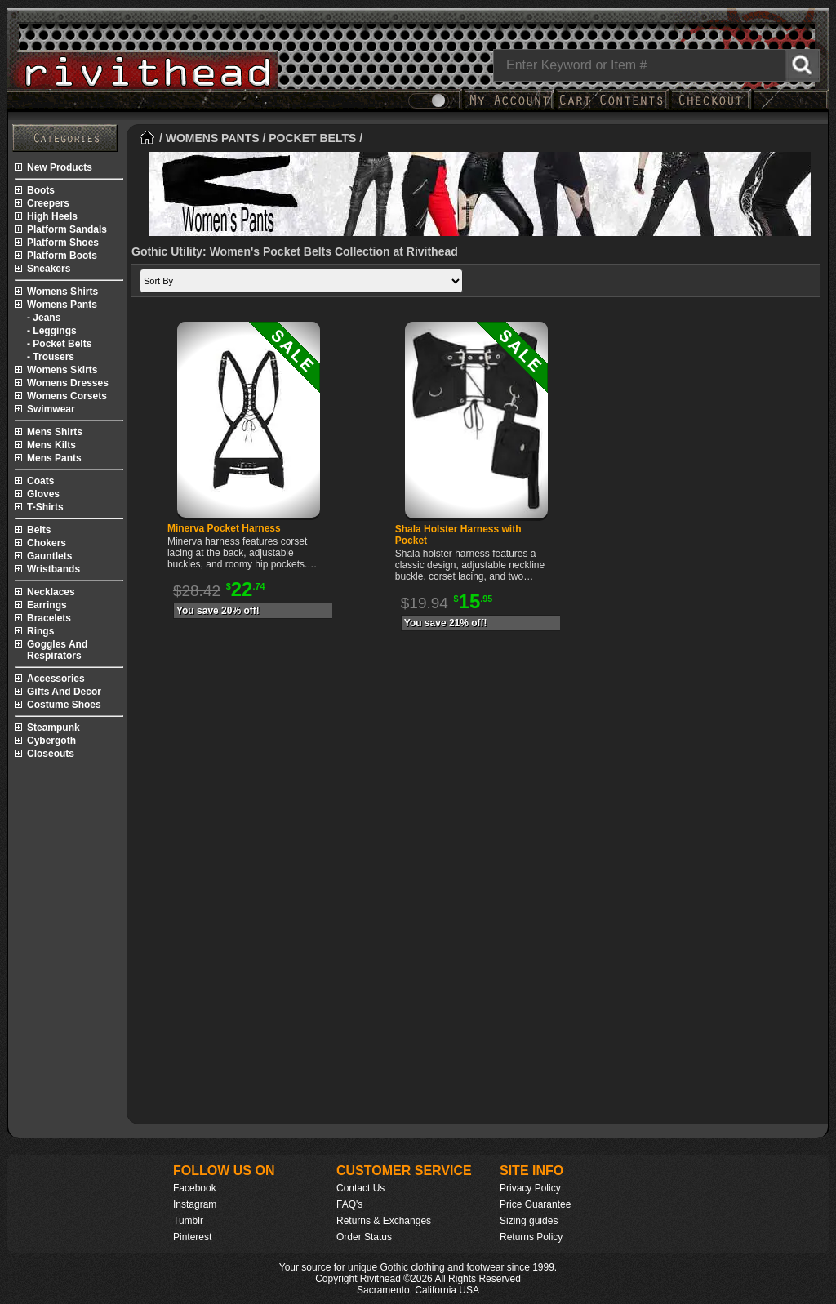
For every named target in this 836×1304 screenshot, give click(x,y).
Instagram (194, 1204)
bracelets (49, 618)
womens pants (62, 304)
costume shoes (64, 704)
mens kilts (51, 445)
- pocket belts (59, 343)
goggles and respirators (57, 650)
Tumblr (188, 1220)
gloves (43, 494)
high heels (52, 216)
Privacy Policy (530, 1188)
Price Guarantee (535, 1204)
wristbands (53, 569)
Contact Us (360, 1188)
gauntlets (49, 556)
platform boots (62, 255)
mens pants (54, 458)
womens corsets (67, 396)
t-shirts (45, 507)
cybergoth (51, 740)
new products (59, 167)
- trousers (50, 357)
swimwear (51, 409)
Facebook (194, 1188)
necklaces (51, 592)
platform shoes (63, 242)
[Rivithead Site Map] (65, 138)
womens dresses (68, 383)
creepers (48, 203)
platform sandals (67, 229)
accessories (56, 678)
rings (40, 631)
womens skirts (62, 370)
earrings (47, 605)
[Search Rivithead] (802, 65)
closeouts (50, 753)
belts (39, 530)
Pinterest (192, 1237)
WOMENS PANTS (213, 138)
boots (41, 190)
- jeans (43, 317)
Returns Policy (531, 1237)
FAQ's (349, 1204)
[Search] (656, 65)
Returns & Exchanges (383, 1220)
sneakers (48, 268)
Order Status (364, 1237)
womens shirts (62, 291)
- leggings (52, 330)
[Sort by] (301, 281)
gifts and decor (64, 691)
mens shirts (54, 432)
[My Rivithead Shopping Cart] (611, 108)
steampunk (53, 727)
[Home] (148, 138)
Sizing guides (529, 1220)
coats (40, 481)
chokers (46, 543)
